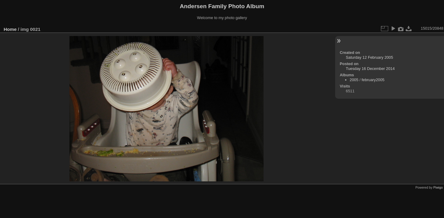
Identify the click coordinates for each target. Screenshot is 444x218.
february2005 (373, 80)
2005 (354, 80)
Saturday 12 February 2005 (369, 57)
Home (10, 29)
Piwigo (438, 187)
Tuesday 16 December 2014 (370, 68)
